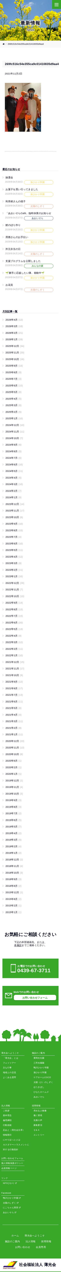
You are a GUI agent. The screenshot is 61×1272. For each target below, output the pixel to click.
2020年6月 (13, 760)
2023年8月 (14, 530)
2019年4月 (13, 833)
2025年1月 (14, 418)
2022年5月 (14, 629)
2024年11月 (15, 431)
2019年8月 (13, 806)
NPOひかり (10, 1183)
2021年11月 (15, 668)
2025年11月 (15, 352)
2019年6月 (13, 820)
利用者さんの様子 (16, 201)
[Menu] (56, 4)
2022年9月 (14, 602)
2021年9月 (14, 681)
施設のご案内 (12, 1241)
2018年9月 (13, 879)
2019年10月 (14, 793)
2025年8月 (13, 372)
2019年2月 (13, 846)
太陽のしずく (10, 1203)
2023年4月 (14, 556)
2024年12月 (15, 425)
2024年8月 (13, 451)
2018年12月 (14, 859)
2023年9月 (14, 523)
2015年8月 (13, 899)
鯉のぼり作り (13, 225)
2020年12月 (15, 741)
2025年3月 (13, 405)
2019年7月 (13, 813)
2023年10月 (14, 517)
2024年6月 (14, 464)
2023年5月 (14, 550)
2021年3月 (14, 721)
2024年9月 (13, 444)
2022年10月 (15, 596)
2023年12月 (15, 504)
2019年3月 (13, 839)
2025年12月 (15, 346)
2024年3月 (14, 484)
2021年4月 (13, 714)
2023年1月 (14, 576)
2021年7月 (14, 694)
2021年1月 (14, 734)
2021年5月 (13, 708)
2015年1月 (13, 912)
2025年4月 (13, 398)
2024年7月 (13, 457)
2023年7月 (13, 536)
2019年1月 (13, 852)
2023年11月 (15, 510)
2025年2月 (13, 411)
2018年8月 (13, 885)
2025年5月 (13, 392)
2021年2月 (13, 727)
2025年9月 (14, 365)
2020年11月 (15, 747)
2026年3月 (14, 326)
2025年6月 (14, 385)
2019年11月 (14, 787)
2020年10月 (14, 754)
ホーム (15, 1235)
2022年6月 (14, 622)
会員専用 (41, 1247)
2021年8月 (14, 688)
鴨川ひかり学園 (12, 1198)
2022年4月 (13, 635)
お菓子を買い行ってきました (22, 189)
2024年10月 (14, 438)
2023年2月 (14, 569)
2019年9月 (13, 800)
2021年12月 (15, 662)
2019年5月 (13, 826)
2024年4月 (13, 477)
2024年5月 (14, 471)
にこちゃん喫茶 (12, 1207)
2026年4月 (14, 319)
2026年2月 (14, 332)
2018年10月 (14, 872)
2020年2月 (13, 767)
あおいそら (9, 1212)
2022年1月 (14, 655)
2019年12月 (14, 780)
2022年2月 (14, 648)
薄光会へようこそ (35, 1235)
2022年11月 (14, 589)
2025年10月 (15, 359)
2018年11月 (14, 866)
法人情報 (31, 1241)
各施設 (18, 945)
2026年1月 (14, 339)
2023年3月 (13, 563)
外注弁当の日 (13, 249)
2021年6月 (14, 701)
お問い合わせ (22, 1247)
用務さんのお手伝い (17, 237)
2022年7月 (14, 615)
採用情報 (46, 1241)
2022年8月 (14, 609)
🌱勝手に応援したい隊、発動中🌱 (25, 272)
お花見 (9, 284)
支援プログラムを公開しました (23, 261)
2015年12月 (14, 892)
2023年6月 (14, 543)
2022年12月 (15, 583)
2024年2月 (13, 490)
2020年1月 (13, 773)
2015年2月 (13, 905)
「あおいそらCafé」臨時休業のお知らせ (28, 213)
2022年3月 (14, 642)
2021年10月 (14, 675)
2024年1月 (13, 497)
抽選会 (9, 177)
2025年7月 (13, 378)
